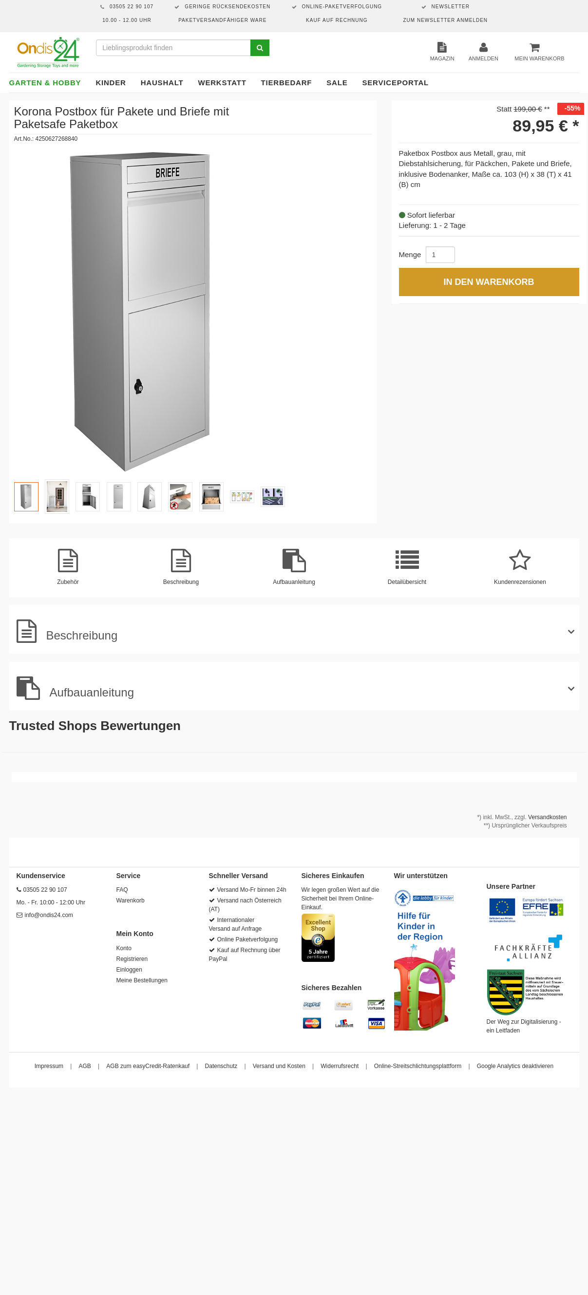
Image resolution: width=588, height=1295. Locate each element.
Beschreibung (67, 631)
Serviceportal (395, 82)
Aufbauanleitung (75, 688)
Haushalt (162, 82)
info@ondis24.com (49, 915)
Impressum (49, 1066)
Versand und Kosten (279, 1066)
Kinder (110, 82)
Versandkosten (547, 817)
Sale (336, 82)
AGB (85, 1066)
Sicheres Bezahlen (332, 988)
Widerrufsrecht (340, 1066)
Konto (124, 948)
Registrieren (132, 959)
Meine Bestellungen (142, 980)
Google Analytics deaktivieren (515, 1066)
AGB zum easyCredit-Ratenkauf (148, 1066)
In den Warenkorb (488, 282)
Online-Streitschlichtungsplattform (417, 1066)
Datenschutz (221, 1066)
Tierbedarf (286, 82)
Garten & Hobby (45, 82)
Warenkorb (130, 900)
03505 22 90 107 (45, 889)
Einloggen (129, 969)
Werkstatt (222, 82)
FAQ (122, 889)
